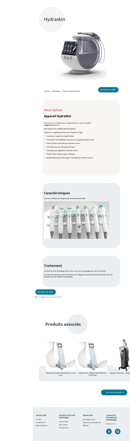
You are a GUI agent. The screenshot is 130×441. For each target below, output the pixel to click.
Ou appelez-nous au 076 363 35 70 (49, 298)
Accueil (46, 89)
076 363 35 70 (15, 84)
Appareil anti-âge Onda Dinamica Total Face (61, 374)
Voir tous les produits (114, 393)
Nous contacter (15, 98)
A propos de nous (17, 24)
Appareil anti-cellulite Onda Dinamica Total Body (92, 374)
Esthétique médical (17, 39)
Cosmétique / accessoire (19, 50)
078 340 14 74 (111, 424)
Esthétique (14, 31)
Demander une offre (106, 88)
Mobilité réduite (16, 65)
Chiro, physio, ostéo (15, 58)
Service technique (17, 72)
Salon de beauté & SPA (18, 45)
